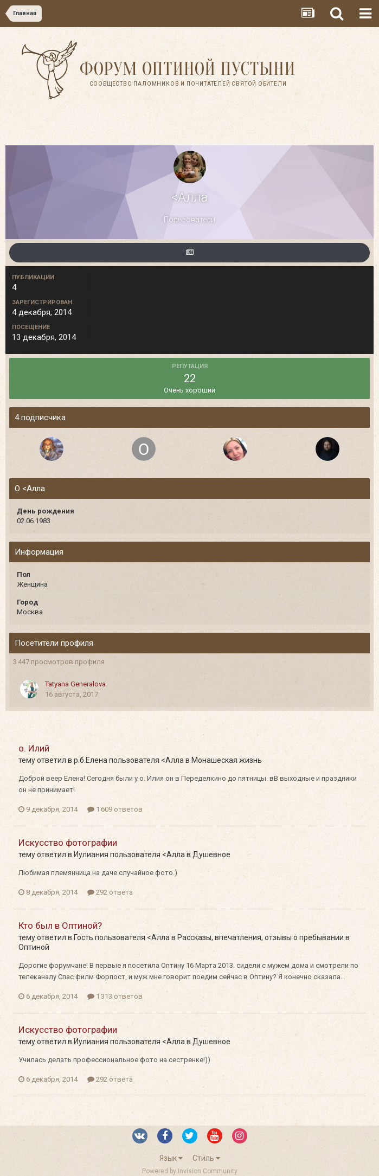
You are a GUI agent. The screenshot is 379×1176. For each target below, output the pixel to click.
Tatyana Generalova (75, 684)
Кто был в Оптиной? (60, 925)
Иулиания (91, 854)
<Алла (172, 760)
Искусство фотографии (67, 842)
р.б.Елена (90, 760)
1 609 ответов (115, 809)
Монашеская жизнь (226, 760)
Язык (171, 1158)
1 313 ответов (115, 996)
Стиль (206, 1158)
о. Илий (33, 748)
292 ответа (110, 892)
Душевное (211, 854)
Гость (83, 937)
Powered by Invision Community (189, 1171)
